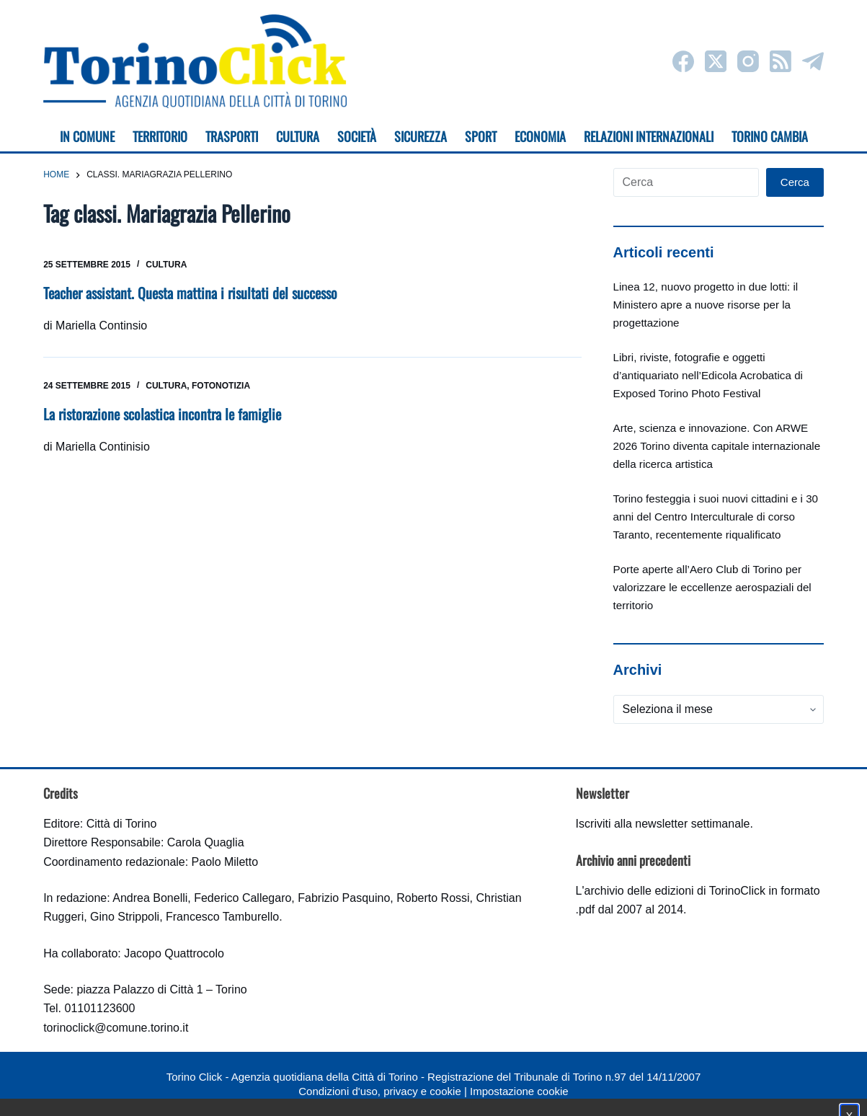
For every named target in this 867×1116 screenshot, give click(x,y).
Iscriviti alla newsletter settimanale (663, 824)
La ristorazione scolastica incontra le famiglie (162, 414)
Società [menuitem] (356, 136)
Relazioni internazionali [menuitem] (648, 136)
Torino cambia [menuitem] (770, 136)
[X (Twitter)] (715, 61)
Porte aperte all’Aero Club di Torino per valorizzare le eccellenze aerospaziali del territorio (712, 587)
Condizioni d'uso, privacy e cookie (379, 1091)
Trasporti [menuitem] (231, 136)
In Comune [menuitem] (87, 136)
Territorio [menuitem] (160, 136)
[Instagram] (748, 61)
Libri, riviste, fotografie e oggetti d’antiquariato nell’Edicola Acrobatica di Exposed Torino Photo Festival (708, 375)
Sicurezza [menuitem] (420, 136)
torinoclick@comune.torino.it (115, 1028)
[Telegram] (813, 61)
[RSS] (780, 61)
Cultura (166, 265)
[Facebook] (683, 61)
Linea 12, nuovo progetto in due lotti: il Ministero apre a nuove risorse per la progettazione (706, 304)
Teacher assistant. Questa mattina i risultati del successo (190, 293)
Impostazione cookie (519, 1091)
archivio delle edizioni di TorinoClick (674, 891)
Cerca (795, 182)
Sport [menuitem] (481, 136)
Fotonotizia (221, 386)
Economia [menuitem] (540, 136)
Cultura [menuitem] (297, 136)
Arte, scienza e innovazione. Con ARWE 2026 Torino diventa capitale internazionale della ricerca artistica (717, 446)
